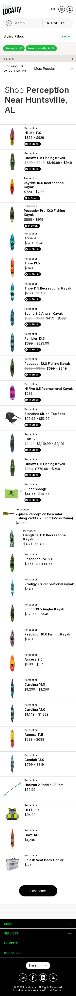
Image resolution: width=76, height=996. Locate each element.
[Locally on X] (53, 977)
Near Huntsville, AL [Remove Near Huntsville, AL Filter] (41, 48)
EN (53, 9)
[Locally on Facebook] (33, 977)
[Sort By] (53, 68)
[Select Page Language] (38, 965)
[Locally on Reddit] (23, 977)
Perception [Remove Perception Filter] (14, 48)
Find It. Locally (59, 23)
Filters (9, 58)
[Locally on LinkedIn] (43, 977)
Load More (38, 891)
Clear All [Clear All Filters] (65, 36)
